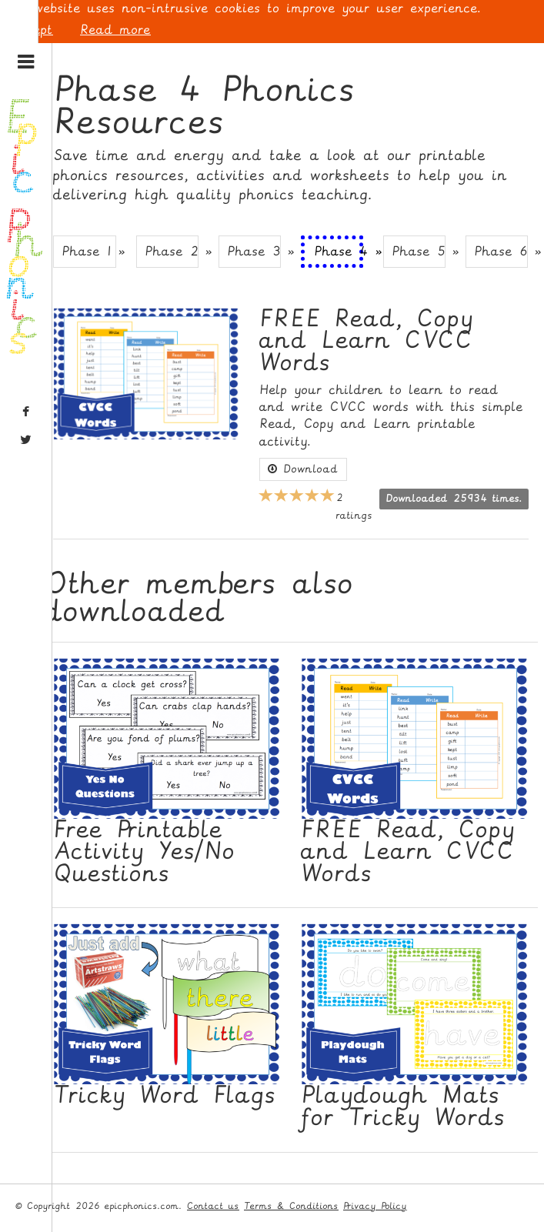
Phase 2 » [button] (172, 251)
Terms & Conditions (291, 1206)
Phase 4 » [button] (338, 251)
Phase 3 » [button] (254, 251)
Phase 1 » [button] (88, 251)
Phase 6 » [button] (501, 251)
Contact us (213, 1206)
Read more (115, 30)
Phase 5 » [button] (419, 251)
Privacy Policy (375, 1206)
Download (303, 469)
